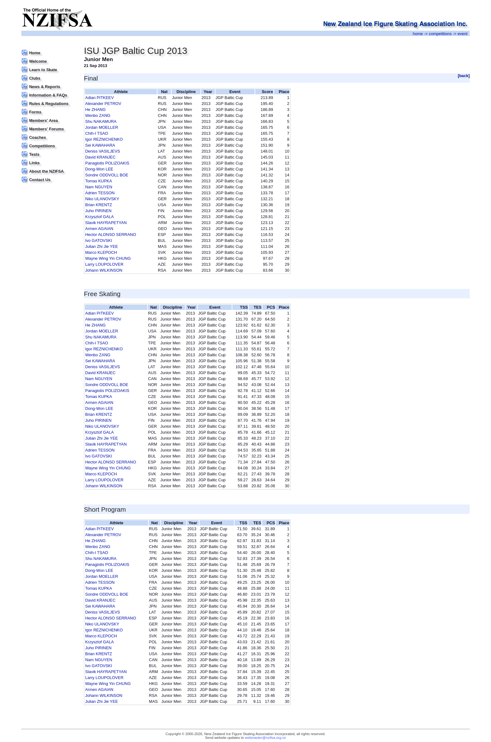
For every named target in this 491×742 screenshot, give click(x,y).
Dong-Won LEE (99, 169)
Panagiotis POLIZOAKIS (107, 163)
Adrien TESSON (100, 193)
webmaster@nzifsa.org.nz (265, 737)
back (463, 75)
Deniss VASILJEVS (102, 151)
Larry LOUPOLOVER (104, 264)
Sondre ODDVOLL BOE (106, 175)
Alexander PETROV (103, 103)
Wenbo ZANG (97, 115)
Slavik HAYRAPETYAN (106, 222)
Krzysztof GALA (99, 216)
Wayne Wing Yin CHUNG (108, 258)
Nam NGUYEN (98, 187)
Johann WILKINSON (103, 270)
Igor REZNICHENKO (104, 139)
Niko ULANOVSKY (102, 198)
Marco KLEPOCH (101, 252)
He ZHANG (95, 109)
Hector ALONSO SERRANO (110, 234)
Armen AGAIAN (99, 228)
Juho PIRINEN (98, 210)
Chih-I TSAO (96, 133)
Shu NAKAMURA (100, 121)
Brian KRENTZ (98, 204)
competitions (440, 33)
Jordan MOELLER (101, 127)
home (418, 33)
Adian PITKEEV (99, 97)
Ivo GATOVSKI (98, 240)
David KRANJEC (100, 157)
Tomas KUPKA (98, 181)
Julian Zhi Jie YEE (101, 246)
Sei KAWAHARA (100, 145)
